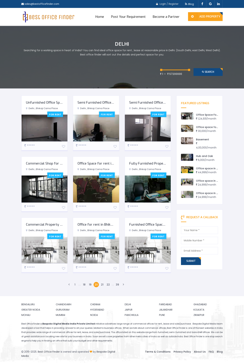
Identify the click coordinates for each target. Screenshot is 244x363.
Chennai (95, 304)
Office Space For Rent (210, 115)
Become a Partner (166, 17)
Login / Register (169, 4)
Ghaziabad (200, 304)
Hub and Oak (204, 156)
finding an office (53, 340)
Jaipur (128, 309)
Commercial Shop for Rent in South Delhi (57, 163)
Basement (202, 139)
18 (84, 284)
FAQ (211, 351)
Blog (189, 4)
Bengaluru (28, 304)
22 (108, 284)
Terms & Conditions (158, 351)
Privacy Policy (182, 351)
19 (90, 284)
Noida (94, 315)
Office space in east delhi (212, 193)
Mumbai (60, 315)
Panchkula (131, 315)
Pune (162, 315)
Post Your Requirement (128, 17)
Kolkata (199, 309)
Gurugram (62, 309)
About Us (200, 351)
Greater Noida (30, 309)
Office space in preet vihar (213, 181)
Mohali (25, 315)
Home (99, 17)
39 (117, 284)
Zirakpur (199, 315)
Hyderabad (97, 309)
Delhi (128, 304)
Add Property (204, 16)
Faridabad (165, 304)
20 (96, 284)
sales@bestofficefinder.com (42, 4)
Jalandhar (165, 309)
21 (102, 284)
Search (208, 72)
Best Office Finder (49, 351)
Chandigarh (63, 304)
